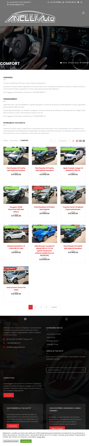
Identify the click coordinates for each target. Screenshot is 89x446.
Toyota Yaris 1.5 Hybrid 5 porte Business (73, 208)
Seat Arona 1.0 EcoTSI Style (16, 288)
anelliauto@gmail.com (16, 4)
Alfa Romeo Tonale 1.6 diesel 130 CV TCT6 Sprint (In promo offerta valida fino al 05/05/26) (44, 251)
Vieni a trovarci (57, 428)
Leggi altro (41, 437)
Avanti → (55, 307)
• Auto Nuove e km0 (53, 334)
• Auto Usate (50, 337)
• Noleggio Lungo (52, 344)
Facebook (25, 319)
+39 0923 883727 (69, 2)
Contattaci (13, 426)
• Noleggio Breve (52, 341)
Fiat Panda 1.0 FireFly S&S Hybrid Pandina (16, 169)
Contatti (9, 395)
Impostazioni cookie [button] (11, 441)
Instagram (66, 319)
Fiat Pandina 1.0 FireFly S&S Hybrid (44, 208)
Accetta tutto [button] (26, 441)
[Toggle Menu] (83, 11)
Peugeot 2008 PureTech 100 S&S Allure (16, 209)
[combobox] (52, 141)
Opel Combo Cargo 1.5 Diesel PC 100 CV (73, 169)
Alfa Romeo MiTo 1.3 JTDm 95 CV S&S (16, 247)
